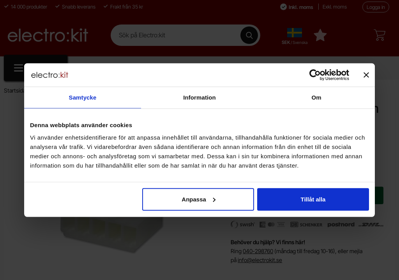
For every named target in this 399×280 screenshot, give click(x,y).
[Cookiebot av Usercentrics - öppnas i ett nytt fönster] (315, 75)
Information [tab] (199, 97)
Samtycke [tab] (83, 97)
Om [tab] (316, 97)
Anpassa (198, 199)
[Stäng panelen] (366, 75)
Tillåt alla (312, 199)
